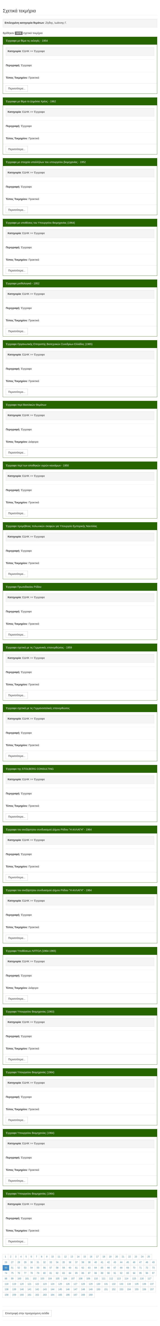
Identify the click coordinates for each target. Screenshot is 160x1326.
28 (19, 1262)
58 (57, 1267)
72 (147, 1267)
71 (140, 1267)
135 (137, 1284)
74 (6, 1273)
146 (68, 1289)
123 (45, 1284)
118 (6, 1284)
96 (147, 1273)
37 (76, 1262)
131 (106, 1284)
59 (63, 1267)
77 (25, 1273)
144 (52, 1289)
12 (65, 1256)
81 (51, 1273)
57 (51, 1267)
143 (45, 1289)
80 (44, 1273)
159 (14, 1295)
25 (149, 1256)
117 (149, 1278)
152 (113, 1289)
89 (102, 1273)
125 (60, 1284)
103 (42, 1278)
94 (134, 1273)
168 (83, 1295)
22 (129, 1256)
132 (113, 1284)
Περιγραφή (12, 65)
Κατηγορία (14, 51)
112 (111, 1278)
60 (70, 1267)
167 (75, 1295)
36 (70, 1262)
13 (71, 1256)
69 (127, 1267)
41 (102, 1262)
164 (52, 1295)
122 (37, 1284)
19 (110, 1256)
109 (88, 1278)
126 (68, 1284)
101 (27, 1278)
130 (98, 1284)
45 (127, 1262)
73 (153, 1267)
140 (22, 1289)
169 (90, 1295)
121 (29, 1284)
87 (89, 1273)
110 (96, 1278)
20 (116, 1256)
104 (50, 1278)
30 (31, 1262)
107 (73, 1278)
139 (14, 1289)
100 (19, 1278)
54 (31, 1267)
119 (14, 1284)
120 (22, 1284)
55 (38, 1267)
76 (19, 1273)
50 (6, 1267)
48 (147, 1262)
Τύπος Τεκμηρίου (16, 77)
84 (70, 1273)
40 (95, 1262)
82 (57, 1273)
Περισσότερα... (16, 88)
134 (129, 1284)
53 (25, 1267)
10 (52, 1256)
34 (57, 1262)
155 (137, 1289)
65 (102, 1267)
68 (121, 1267)
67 (115, 1267)
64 (95, 1267)
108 (80, 1278)
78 (31, 1273)
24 (142, 1256)
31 (38, 1262)
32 (44, 1262)
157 (152, 1289)
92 (121, 1273)
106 (65, 1278)
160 (22, 1295)
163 (45, 1295)
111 (103, 1278)
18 (104, 1256)
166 (68, 1295)
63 (89, 1267)
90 (108, 1273)
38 (82, 1262)
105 (57, 1278)
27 (12, 1262)
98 (6, 1278)
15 (84, 1256)
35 (63, 1262)
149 (90, 1289)
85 (76, 1273)
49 (153, 1262)
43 (115, 1262)
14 (78, 1256)
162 (37, 1295)
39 (89, 1262)
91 (115, 1273)
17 (97, 1256)
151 (106, 1289)
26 (6, 1262)
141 (29, 1289)
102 (35, 1278)
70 (134, 1267)
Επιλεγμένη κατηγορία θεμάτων (24, 22)
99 (12, 1278)
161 (29, 1295)
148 (83, 1289)
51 (12, 1267)
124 (52, 1284)
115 (134, 1278)
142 (37, 1289)
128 (83, 1284)
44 (121, 1262)
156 (144, 1289)
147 (75, 1289)
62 (82, 1267)
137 (152, 1284)
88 (95, 1273)
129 (90, 1284)
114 (126, 1278)
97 (153, 1273)
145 (60, 1289)
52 (19, 1267)
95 (140, 1273)
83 (63, 1273)
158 (6, 1295)
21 (123, 1256)
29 (25, 1262)
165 (60, 1295)
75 (12, 1273)
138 (6, 1289)
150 (98, 1289)
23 (136, 1256)
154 (129, 1289)
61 (76, 1267)
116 (142, 1278)
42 (108, 1262)
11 (59, 1256)
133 (121, 1284)
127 (75, 1284)
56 (44, 1267)
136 (144, 1284)
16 (91, 1256)
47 (140, 1262)
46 (134, 1262)
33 (51, 1262)
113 (119, 1278)
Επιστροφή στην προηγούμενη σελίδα (27, 1313)
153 (121, 1289)
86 (82, 1273)
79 (38, 1273)
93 (127, 1273)
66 (108, 1267)
